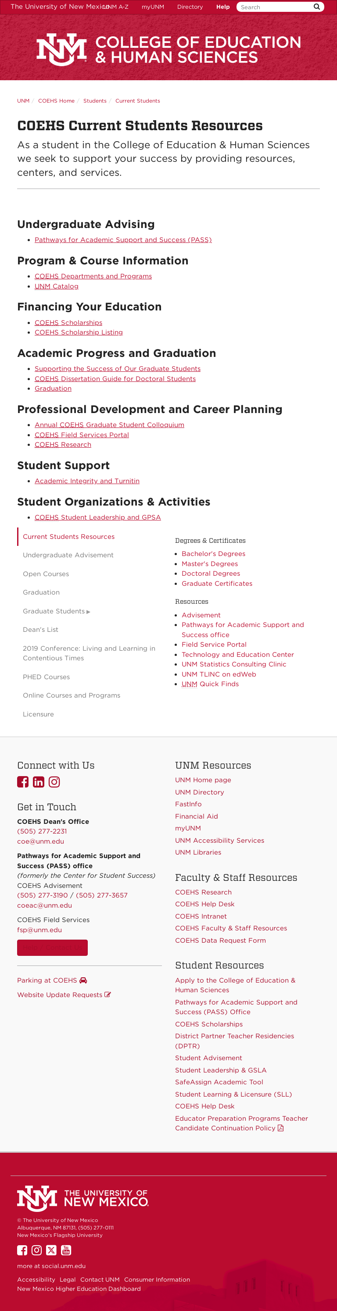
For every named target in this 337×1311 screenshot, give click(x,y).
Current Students (137, 100)
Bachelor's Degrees (213, 554)
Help (223, 7)
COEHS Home (56, 100)
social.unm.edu (64, 1265)
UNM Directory (199, 792)
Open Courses (46, 574)
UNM (23, 100)
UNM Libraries (198, 852)
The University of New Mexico (60, 7)
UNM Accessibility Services (219, 840)
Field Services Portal (82, 435)
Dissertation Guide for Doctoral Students (115, 379)
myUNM (153, 7)
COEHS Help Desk (205, 1106)
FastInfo (188, 804)
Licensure (38, 714)
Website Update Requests (64, 995)
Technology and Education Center (238, 655)
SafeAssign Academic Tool (219, 1082)
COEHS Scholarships (209, 1024)
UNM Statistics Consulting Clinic (234, 664)
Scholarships (68, 323)
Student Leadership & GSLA (221, 1070)
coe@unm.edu (40, 841)
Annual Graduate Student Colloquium (109, 425)
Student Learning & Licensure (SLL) (233, 1094)
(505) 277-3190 (42, 895)
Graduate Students (54, 611)
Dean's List (40, 630)
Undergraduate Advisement (68, 555)
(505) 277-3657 (102, 895)
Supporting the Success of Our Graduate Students (118, 369)
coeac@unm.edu (44, 905)
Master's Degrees (210, 564)
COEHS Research (203, 892)
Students (95, 100)
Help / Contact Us (52, 947)
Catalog (57, 286)
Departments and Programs (93, 276)
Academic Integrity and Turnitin (87, 481)
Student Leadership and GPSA (98, 517)
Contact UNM (100, 1279)
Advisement (201, 615)
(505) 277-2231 (42, 831)
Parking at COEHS (52, 980)
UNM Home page (203, 780)
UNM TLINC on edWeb (219, 674)
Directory (190, 7)
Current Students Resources (69, 537)
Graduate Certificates (217, 584)
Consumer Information (157, 1279)
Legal (68, 1279)
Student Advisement (208, 1058)
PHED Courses (46, 677)
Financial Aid (196, 816)
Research (63, 445)
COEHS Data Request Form (220, 940)
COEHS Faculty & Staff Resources (231, 928)
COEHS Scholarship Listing (79, 332)
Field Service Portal (214, 644)
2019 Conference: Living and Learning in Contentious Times (89, 654)
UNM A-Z (116, 7)
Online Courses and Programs (71, 695)
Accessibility (36, 1279)
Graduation (53, 388)
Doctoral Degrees (211, 573)
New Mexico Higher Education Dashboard (79, 1288)
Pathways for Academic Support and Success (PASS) (123, 240)
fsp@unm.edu (39, 930)
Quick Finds (210, 684)
